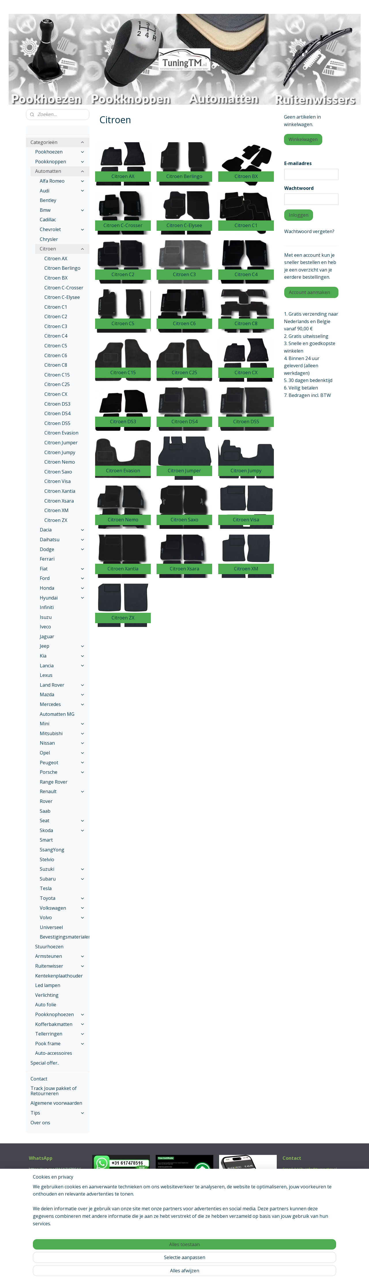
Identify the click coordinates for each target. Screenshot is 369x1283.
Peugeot (62, 762)
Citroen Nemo (59, 462)
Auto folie (45, 1004)
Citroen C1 (55, 307)
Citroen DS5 (57, 423)
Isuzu (46, 617)
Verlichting (47, 995)
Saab (45, 811)
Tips (58, 1113)
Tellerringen (60, 1034)
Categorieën (58, 142)
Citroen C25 (57, 384)
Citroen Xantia (59, 491)
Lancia (62, 665)
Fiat (62, 568)
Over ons (40, 1122)
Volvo (62, 917)
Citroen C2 (55, 316)
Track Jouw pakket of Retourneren (54, 1091)
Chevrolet (62, 229)
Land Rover (62, 685)
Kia (62, 656)
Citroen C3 (55, 326)
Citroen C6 (55, 355)
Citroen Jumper (61, 442)
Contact (39, 1079)
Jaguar (47, 636)
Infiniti (47, 607)
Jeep (62, 646)
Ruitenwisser (60, 966)
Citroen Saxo (58, 472)
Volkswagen (62, 908)
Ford (62, 578)
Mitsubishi (62, 733)
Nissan (62, 743)
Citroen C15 (57, 375)
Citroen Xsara (59, 501)
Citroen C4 (55, 336)
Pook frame (60, 1043)
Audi (62, 191)
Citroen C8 (55, 365)
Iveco (45, 626)
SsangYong (52, 849)
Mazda (62, 694)
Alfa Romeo (62, 181)
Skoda (62, 830)
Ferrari (47, 559)
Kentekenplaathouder (59, 976)
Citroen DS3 (57, 404)
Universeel (51, 927)
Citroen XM (56, 510)
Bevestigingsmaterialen (64, 937)
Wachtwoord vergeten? (309, 231)
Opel (62, 753)
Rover (46, 801)
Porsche (62, 772)
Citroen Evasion (61, 433)
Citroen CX (55, 394)
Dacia (62, 530)
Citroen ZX (55, 520)
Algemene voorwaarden (56, 1103)
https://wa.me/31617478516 (55, 1169)
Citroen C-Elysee (62, 297)
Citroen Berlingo (62, 268)
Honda (62, 588)
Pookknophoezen (60, 1014)
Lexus (46, 675)
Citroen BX (55, 278)
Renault (62, 791)
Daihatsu (62, 539)
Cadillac (48, 219)
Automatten (60, 171)
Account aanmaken (309, 292)
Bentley (48, 200)
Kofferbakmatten (60, 1024)
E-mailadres (298, 163)
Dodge (62, 549)
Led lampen (47, 985)
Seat (62, 820)
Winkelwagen (303, 139)
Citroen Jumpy (59, 452)
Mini (62, 723)
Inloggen (298, 215)
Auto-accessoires (53, 1053)
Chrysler (49, 239)
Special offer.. (45, 1063)
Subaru (62, 879)
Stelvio (47, 859)
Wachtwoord (299, 188)
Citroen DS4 (57, 413)
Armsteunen (60, 956)
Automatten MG (57, 714)
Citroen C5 (55, 345)
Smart (46, 840)
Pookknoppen (60, 161)
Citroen (62, 249)
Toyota (62, 898)
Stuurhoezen (49, 946)
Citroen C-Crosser (63, 287)
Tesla (46, 888)
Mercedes (62, 704)
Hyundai (62, 598)
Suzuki (62, 869)
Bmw (62, 210)
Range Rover (53, 782)
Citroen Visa (57, 481)
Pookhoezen (60, 152)
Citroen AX (55, 258)
